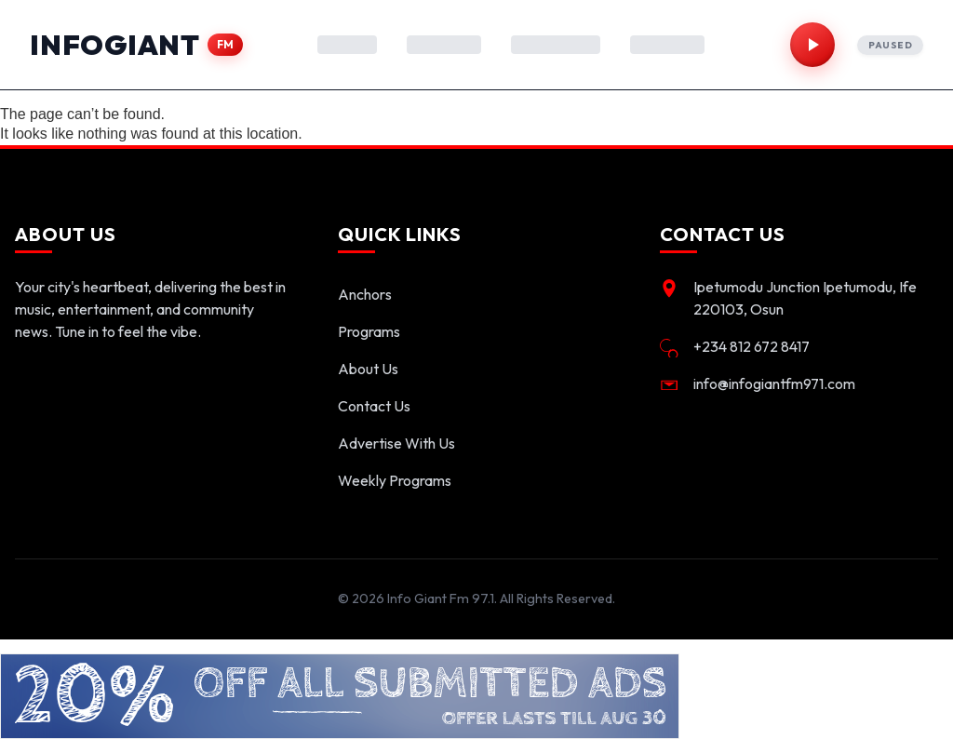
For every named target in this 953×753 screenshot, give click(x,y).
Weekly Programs (394, 480)
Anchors (365, 294)
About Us (368, 368)
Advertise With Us (396, 443)
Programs (369, 331)
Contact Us (374, 406)
